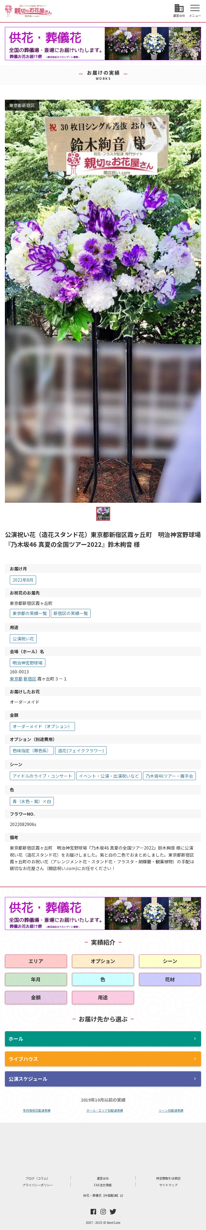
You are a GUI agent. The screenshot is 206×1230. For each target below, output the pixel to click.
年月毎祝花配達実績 (37, 1110)
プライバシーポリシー (37, 1185)
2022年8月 (23, 580)
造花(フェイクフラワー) (81, 750)
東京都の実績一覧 (30, 613)
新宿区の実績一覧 (71, 613)
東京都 (16, 679)
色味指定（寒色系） (32, 750)
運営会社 (103, 1178)
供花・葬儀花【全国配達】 (103, 1195)
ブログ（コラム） (37, 1178)
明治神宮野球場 (28, 663)
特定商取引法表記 (168, 1178)
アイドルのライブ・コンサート (42, 776)
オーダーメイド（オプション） (42, 726)
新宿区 (30, 679)
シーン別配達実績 (171, 1110)
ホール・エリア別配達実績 (104, 1110)
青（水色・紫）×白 (32, 801)
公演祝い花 (23, 638)
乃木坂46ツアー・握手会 (169, 776)
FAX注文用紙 (103, 1185)
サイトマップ (168, 1185)
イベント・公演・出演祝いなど (109, 776)
